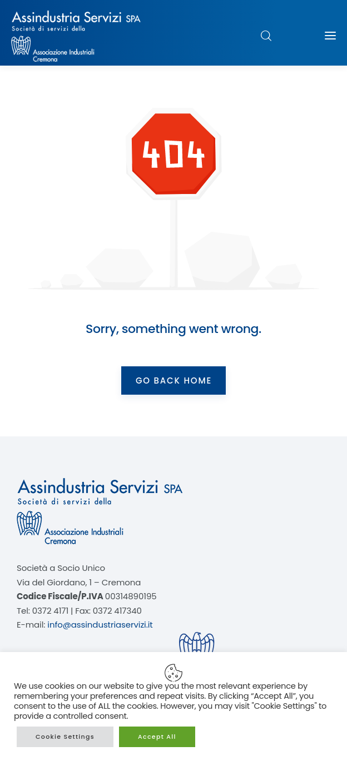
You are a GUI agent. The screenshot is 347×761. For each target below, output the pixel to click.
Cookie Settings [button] (65, 736)
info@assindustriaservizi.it (99, 624)
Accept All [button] (157, 736)
